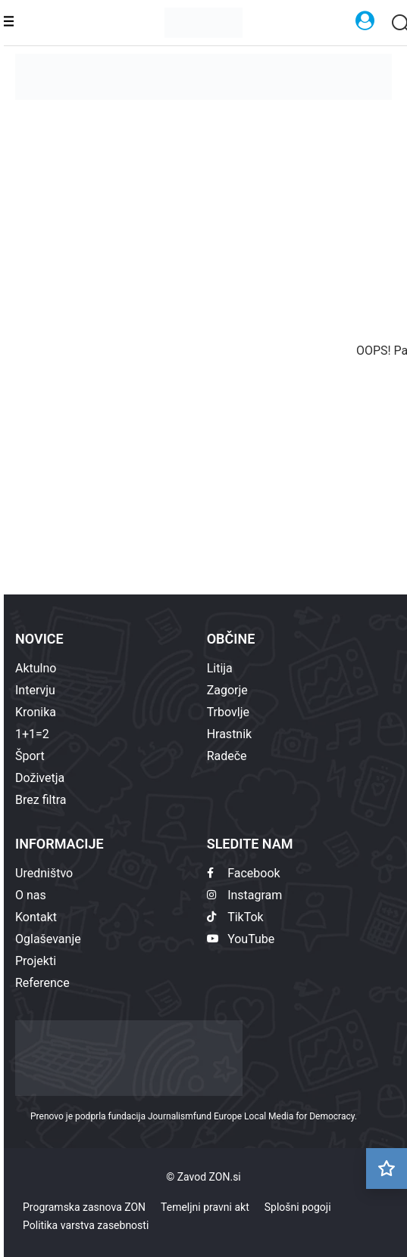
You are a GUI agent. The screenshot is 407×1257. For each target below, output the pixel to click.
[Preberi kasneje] (386, 1168)
